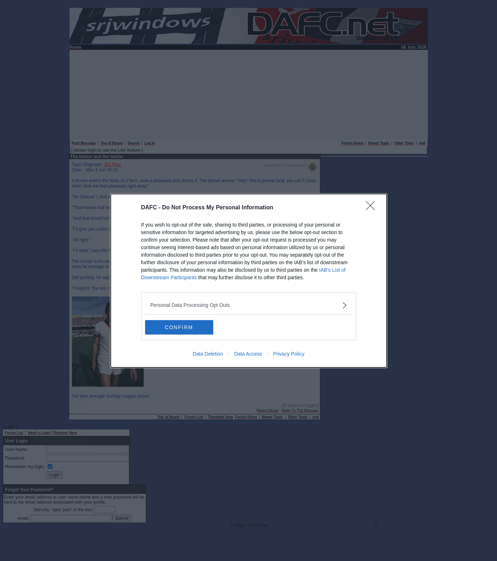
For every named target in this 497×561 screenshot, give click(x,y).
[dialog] (249, 280)
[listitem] (248, 305)
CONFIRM (179, 327)
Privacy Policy (288, 354)
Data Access (248, 354)
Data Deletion (208, 354)
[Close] (372, 208)
